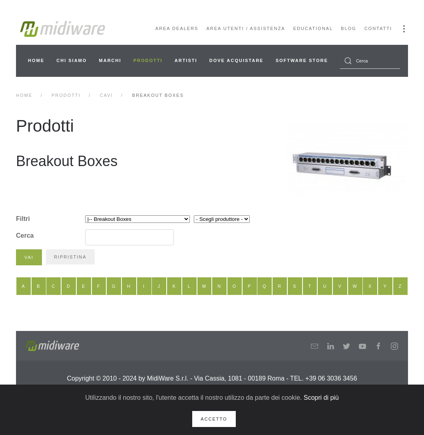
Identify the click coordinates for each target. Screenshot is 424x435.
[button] (404, 29)
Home (36, 60)
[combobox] (370, 61)
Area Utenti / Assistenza (245, 28)
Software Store (302, 60)
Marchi (110, 60)
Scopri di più (321, 397)
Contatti (378, 28)
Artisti (186, 60)
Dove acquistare (236, 60)
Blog (348, 28)
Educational (313, 28)
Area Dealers (177, 28)
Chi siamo (71, 60)
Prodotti (148, 60)
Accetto (214, 419)
